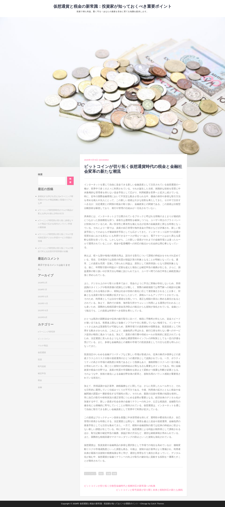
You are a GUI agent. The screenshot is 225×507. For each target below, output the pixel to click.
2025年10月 (43, 310)
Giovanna (104, 160)
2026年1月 (42, 289)
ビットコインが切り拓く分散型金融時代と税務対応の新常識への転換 (119, 486)
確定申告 (42, 373)
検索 (40, 174)
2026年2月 (42, 282)
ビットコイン (90, 473)
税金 (101, 473)
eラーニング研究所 (46, 331)
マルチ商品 (43, 345)
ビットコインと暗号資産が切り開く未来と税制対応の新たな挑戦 (149, 490)
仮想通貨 (42, 352)
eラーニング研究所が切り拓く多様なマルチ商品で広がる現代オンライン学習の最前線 (55, 224)
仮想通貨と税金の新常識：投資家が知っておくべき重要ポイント (112, 6)
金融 (108, 473)
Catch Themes (157, 503)
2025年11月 (43, 303)
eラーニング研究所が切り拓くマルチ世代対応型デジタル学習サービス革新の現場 (55, 238)
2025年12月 (43, 296)
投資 (40, 359)
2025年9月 (42, 317)
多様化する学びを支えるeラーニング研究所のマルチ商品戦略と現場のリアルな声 (55, 200)
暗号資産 (42, 366)
